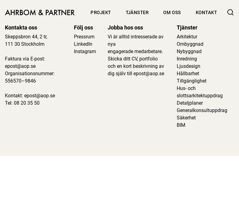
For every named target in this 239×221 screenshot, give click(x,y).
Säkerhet (186, 118)
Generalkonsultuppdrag (202, 110)
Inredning (187, 59)
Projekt (101, 12)
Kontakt (206, 12)
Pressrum (84, 37)
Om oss (172, 12)
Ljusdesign (188, 66)
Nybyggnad (189, 51)
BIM (181, 125)
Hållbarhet (188, 73)
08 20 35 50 (27, 103)
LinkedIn (83, 44)
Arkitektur (187, 37)
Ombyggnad (190, 44)
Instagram (85, 51)
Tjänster (137, 12)
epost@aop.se (20, 66)
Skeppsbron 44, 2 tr (25, 37)
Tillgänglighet (191, 81)
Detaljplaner (190, 103)
